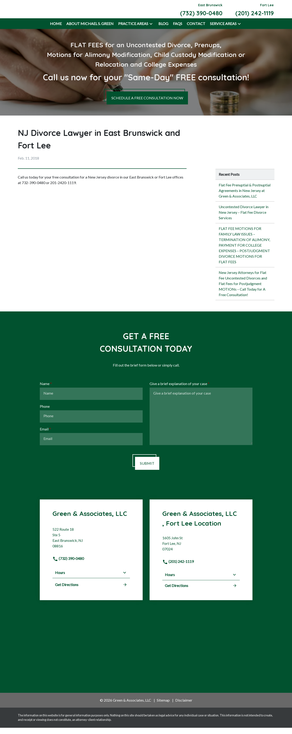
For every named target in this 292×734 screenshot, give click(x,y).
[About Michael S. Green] (90, 30)
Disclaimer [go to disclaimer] (183, 706)
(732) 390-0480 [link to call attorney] (68, 564)
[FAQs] (177, 30)
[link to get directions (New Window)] (91, 546)
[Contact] (196, 30)
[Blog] (163, 30)
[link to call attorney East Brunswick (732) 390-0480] (201, 12)
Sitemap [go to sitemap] (163, 706)
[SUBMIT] (147, 469)
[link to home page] (42, 12)
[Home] (56, 30)
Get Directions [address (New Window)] (91, 591)
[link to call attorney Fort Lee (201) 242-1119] (254, 12)
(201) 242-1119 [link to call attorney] (178, 568)
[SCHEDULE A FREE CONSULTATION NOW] (147, 104)
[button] (151, 30)
